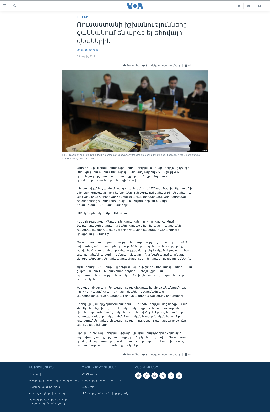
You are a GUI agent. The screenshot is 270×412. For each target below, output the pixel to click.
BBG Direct (88, 387)
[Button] (130, 65)
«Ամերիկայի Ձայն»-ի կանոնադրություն (54, 380)
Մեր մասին (36, 374)
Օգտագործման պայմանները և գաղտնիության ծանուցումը (49, 401)
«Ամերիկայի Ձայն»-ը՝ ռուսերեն (102, 380)
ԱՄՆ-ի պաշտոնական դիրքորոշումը (105, 393)
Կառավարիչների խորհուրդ (47, 393)
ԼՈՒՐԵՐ (82, 17)
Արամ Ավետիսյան (88, 49)
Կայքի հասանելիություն (44, 387)
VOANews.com (90, 374)
